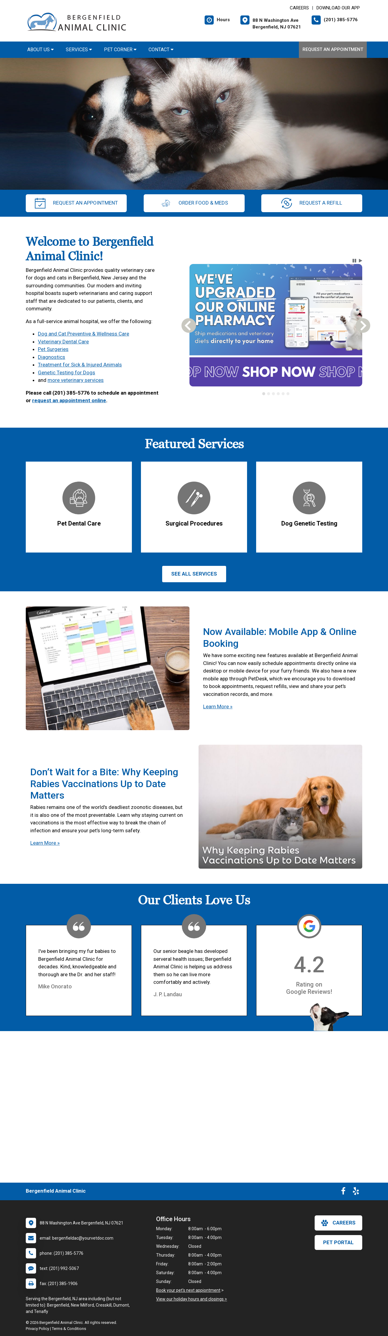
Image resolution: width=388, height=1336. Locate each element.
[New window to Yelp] (356, 1192)
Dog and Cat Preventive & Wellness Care (83, 334)
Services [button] (79, 49)
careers (338, 1223)
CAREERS (299, 8)
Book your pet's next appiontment (188, 1290)
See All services (194, 574)
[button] (354, 260)
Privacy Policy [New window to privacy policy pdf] (37, 1328)
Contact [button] (161, 49)
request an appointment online (69, 400)
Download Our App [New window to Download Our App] (338, 8)
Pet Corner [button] (120, 49)
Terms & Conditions (69, 1328)
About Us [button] (40, 49)
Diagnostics (51, 357)
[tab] (263, 393)
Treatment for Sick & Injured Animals (80, 365)
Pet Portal (338, 1242)
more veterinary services (76, 380)
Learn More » (217, 706)
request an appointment (76, 203)
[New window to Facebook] (343, 1192)
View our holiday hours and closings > (191, 1299)
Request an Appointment (333, 49)
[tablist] (276, 393)
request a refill (311, 203)
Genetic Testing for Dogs (66, 372)
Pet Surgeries (53, 349)
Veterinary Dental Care (63, 342)
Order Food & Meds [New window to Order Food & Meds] (194, 203)
